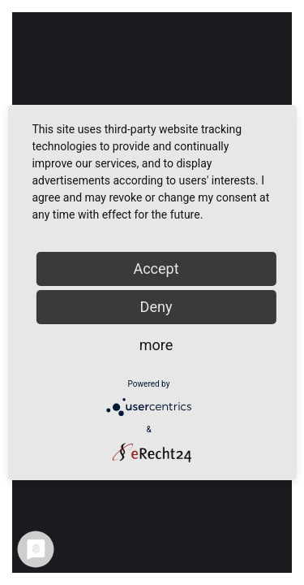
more (156, 344)
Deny (156, 306)
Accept (155, 268)
